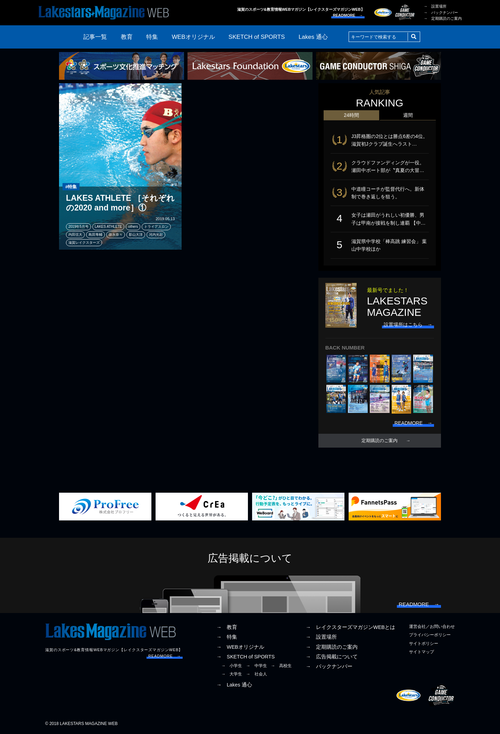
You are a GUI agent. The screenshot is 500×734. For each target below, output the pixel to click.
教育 (127, 37)
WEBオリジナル (193, 37)
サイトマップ (421, 651)
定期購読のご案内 (379, 440)
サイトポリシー (423, 643)
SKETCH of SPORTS (256, 37)
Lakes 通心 (313, 37)
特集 (152, 37)
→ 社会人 (256, 674)
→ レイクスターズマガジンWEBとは (350, 627)
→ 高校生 (281, 665)
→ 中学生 (256, 665)
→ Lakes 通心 (234, 685)
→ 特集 (226, 637)
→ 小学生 (231, 665)
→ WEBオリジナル (240, 647)
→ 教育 (226, 627)
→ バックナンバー (441, 12)
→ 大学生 (231, 674)
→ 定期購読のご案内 (443, 18)
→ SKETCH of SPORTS (245, 656)
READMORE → (348, 15)
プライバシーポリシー (430, 634)
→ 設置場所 (435, 6)
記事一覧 (95, 37)
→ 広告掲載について (332, 656)
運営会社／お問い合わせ (432, 626)
